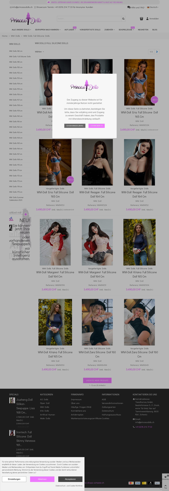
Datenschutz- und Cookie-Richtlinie (69, 485)
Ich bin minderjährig (74, 126)
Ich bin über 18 (97, 126)
